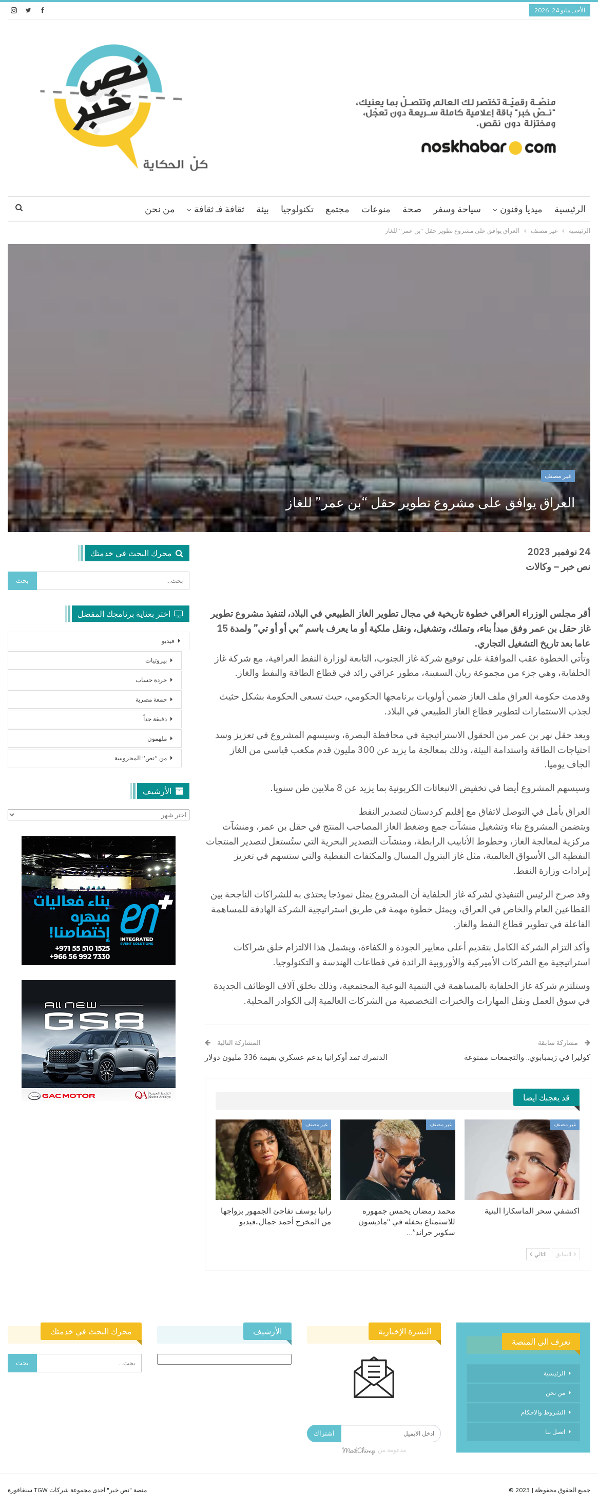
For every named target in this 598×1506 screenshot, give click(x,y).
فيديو (168, 641)
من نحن (160, 209)
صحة (411, 209)
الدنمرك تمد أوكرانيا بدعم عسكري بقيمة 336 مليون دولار (296, 1057)
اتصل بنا (555, 1432)
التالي (538, 1254)
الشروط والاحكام (543, 1412)
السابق (565, 1254)
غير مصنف (558, 476)
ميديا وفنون (521, 209)
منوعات (376, 209)
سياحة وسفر (457, 209)
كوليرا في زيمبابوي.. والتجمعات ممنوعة (527, 1057)
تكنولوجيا (297, 209)
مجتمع (337, 209)
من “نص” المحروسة (140, 758)
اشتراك (324, 1433)
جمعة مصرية (151, 699)
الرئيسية (570, 209)
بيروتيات (156, 660)
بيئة (262, 209)
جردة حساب (151, 680)
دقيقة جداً (155, 719)
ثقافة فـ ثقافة (219, 209)
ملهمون (157, 738)
